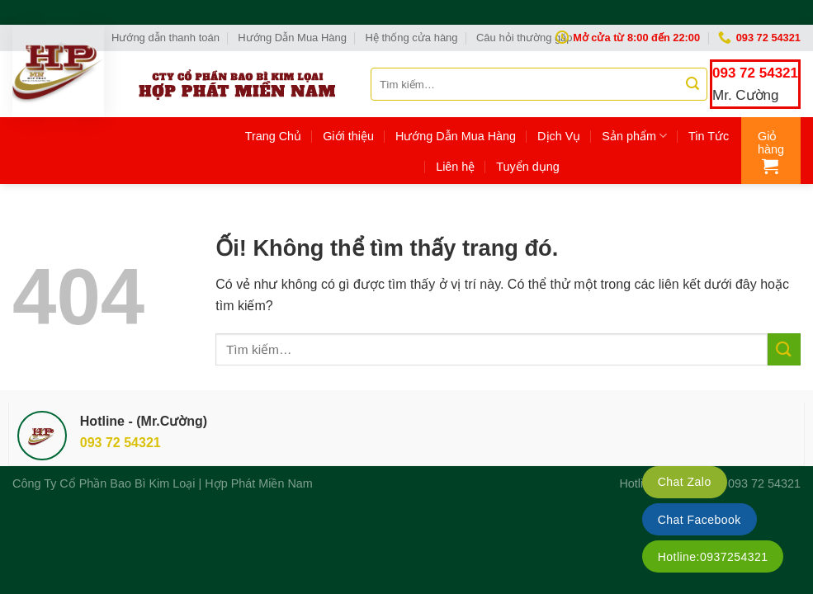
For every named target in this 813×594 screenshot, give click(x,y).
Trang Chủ (273, 136)
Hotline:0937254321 (713, 556)
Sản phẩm (634, 136)
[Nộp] (692, 84)
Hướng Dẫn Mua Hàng (292, 37)
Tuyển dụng (527, 166)
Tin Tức (708, 136)
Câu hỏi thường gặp (524, 37)
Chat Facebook (699, 519)
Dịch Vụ (558, 136)
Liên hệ (455, 166)
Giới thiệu (348, 136)
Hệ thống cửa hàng (411, 37)
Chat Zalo (684, 481)
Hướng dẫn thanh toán (165, 37)
